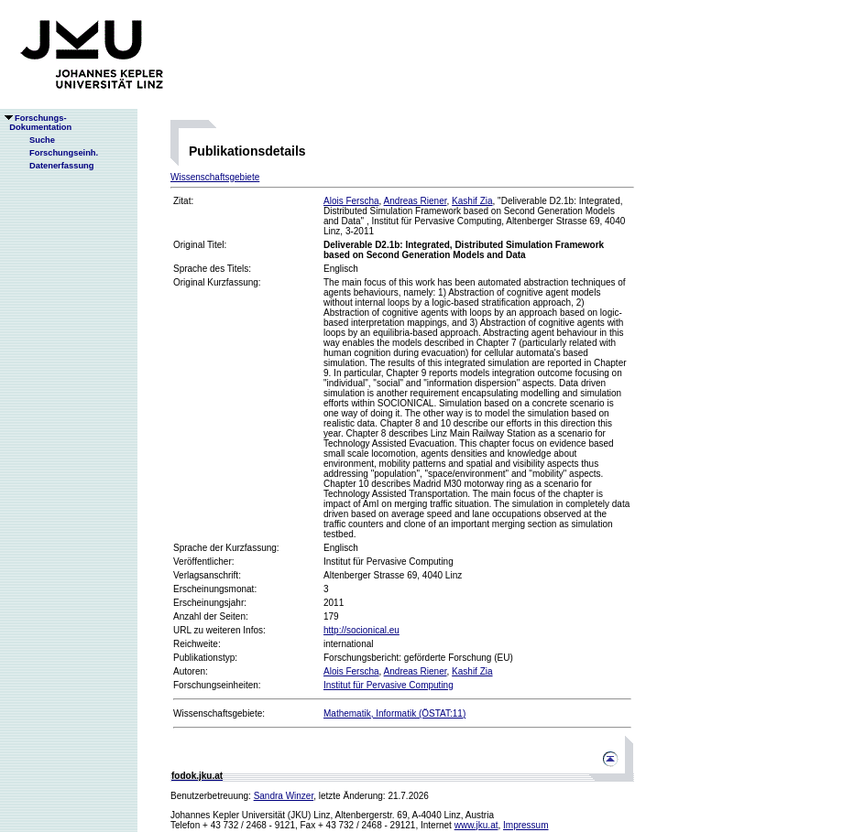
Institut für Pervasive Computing (388, 685)
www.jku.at (476, 825)
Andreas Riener (415, 201)
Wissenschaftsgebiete (214, 177)
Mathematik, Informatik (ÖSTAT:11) (394, 713)
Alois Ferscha (351, 201)
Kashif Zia (472, 201)
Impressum (525, 825)
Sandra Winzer (284, 796)
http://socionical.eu (361, 630)
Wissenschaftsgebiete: (219, 713)
